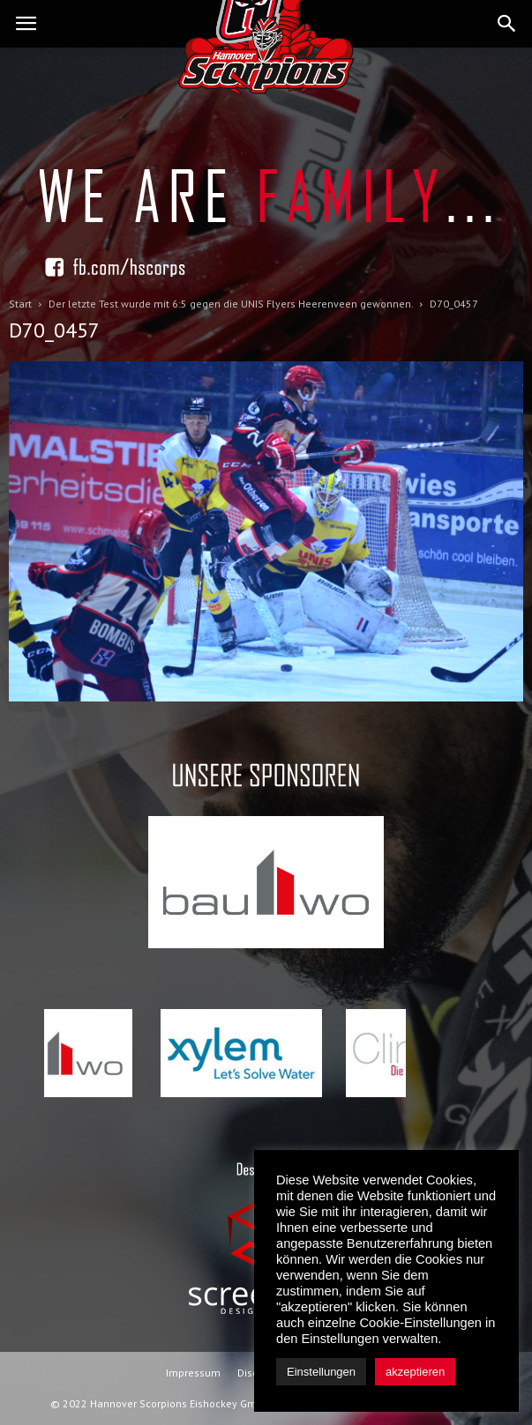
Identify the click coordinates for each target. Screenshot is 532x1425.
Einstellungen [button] (321, 1371)
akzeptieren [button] (415, 1371)
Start (20, 303)
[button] (507, 24)
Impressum (193, 1372)
